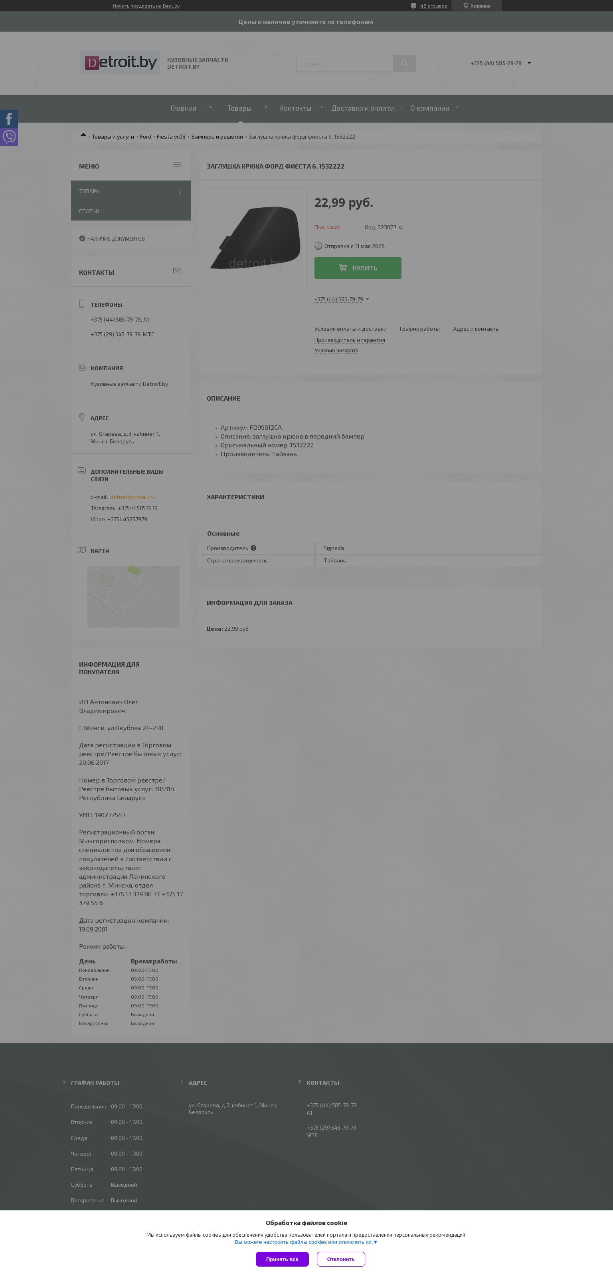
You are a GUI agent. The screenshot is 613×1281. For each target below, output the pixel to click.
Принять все (282, 1259)
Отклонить (341, 1259)
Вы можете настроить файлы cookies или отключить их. (304, 1242)
